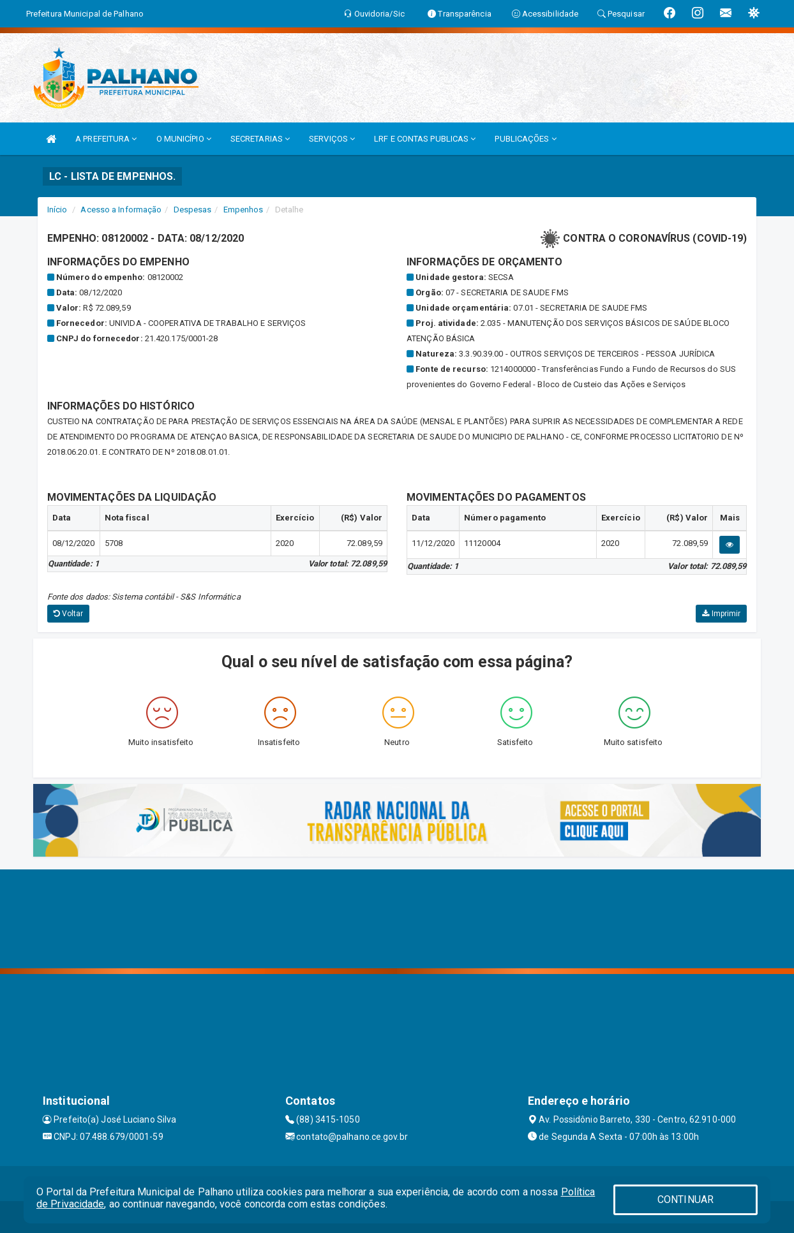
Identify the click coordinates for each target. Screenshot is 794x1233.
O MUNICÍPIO (183, 139)
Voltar (69, 613)
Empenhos (243, 209)
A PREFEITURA (106, 139)
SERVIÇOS (332, 139)
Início (57, 209)
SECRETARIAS (260, 139)
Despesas (193, 209)
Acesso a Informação (120, 209)
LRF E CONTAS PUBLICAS (425, 139)
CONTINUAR (685, 1199)
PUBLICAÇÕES (525, 139)
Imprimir (721, 613)
